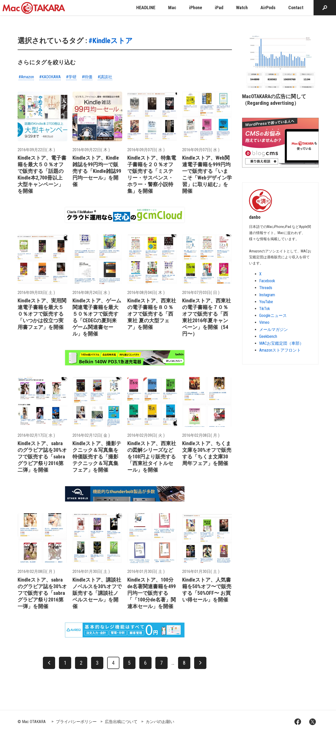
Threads (265, 287)
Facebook (267, 280)
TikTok (264, 308)
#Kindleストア (111, 40)
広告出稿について (121, 721)
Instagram (267, 294)
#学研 (71, 76)
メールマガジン (273, 329)
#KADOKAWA (50, 76)
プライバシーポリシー (76, 721)
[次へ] (200, 663)
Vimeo (264, 322)
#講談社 (105, 76)
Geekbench (268, 336)
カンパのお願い (160, 721)
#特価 (87, 76)
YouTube (266, 301)
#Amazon (26, 76)
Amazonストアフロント (280, 350)
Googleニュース (273, 315)
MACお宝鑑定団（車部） (281, 343)
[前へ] (49, 663)
